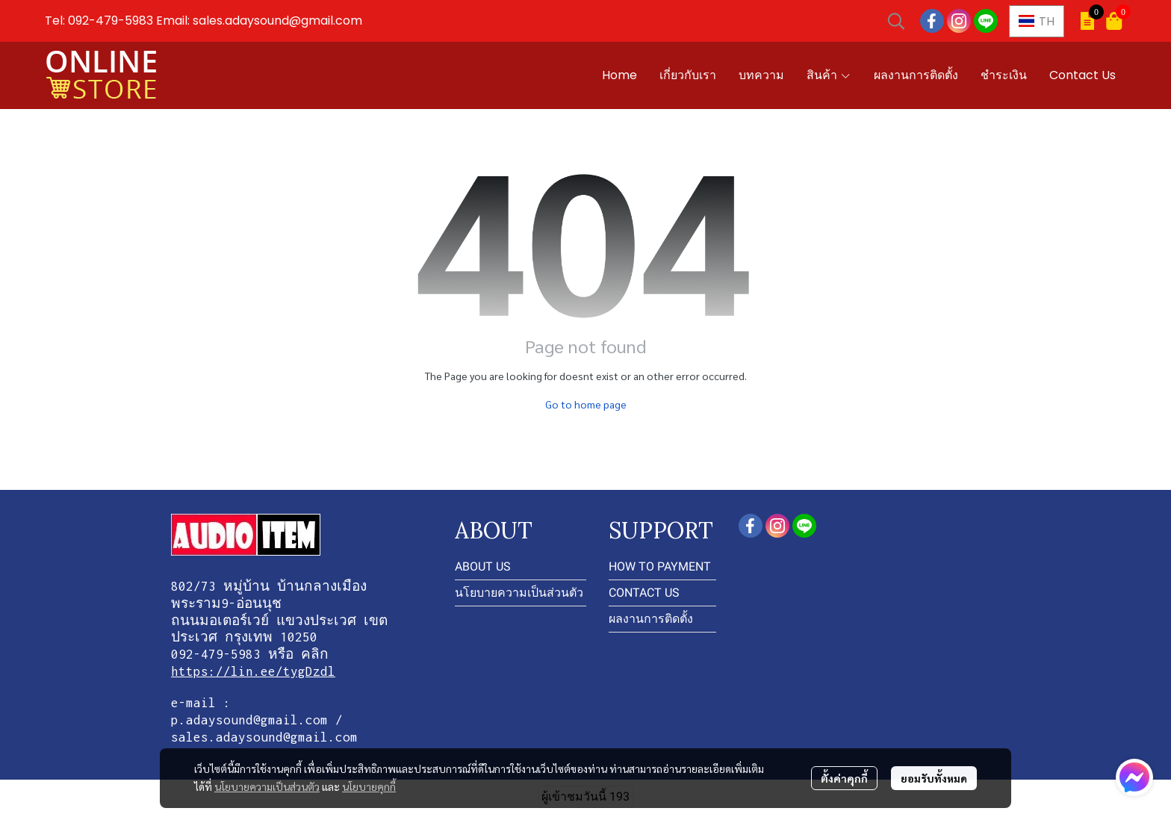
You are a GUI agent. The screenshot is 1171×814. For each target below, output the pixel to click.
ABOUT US (483, 566)
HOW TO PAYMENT (660, 566)
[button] (896, 21)
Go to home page (586, 404)
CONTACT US (644, 592)
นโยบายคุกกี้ (369, 786)
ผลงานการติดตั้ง (651, 619)
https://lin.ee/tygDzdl (253, 671)
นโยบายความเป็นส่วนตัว (267, 786)
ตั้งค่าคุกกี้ (844, 778)
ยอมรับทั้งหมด (934, 778)
